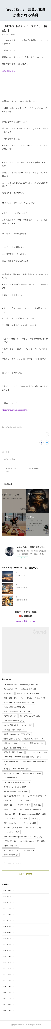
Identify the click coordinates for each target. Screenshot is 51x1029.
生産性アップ (23, 805)
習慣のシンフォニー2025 (28, 693)
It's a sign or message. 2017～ (32, 814)
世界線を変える (12, 739)
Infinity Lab (9, 814)
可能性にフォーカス (33, 739)
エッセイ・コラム (12, 809)
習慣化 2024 (10, 698)
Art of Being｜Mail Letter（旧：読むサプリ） (22, 757)
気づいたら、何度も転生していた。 (29, 597)
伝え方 (35, 818)
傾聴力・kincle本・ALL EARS (17, 734)
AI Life (8, 693)
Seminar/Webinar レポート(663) (11, 427)
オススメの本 (33, 828)
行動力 (8, 800)
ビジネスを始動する (37, 796)
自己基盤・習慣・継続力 (14, 730)
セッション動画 (11, 855)
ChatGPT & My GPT (30, 716)
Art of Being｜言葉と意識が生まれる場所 (25, 12)
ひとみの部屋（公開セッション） (18, 725)
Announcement (11, 778)
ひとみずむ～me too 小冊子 (32, 841)
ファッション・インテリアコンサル (19, 850)
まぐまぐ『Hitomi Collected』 (16, 769)
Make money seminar (35, 809)
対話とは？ (10, 743)
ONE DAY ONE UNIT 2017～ (17, 782)
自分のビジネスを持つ (14, 796)
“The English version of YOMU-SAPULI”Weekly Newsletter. (25, 762)
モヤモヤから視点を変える (32, 743)
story (38, 837)
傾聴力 (8, 805)
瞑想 (37, 805)
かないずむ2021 (11, 773)
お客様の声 (10, 841)
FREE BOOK (10, 716)
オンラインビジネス (25, 800)
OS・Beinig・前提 (29, 684)
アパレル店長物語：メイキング (17, 712)
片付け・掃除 (10, 846)
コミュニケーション (37, 752)
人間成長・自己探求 (13, 752)
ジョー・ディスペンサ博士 (32, 698)
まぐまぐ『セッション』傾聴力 (17, 787)
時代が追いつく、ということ (26, 585)
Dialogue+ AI (10, 689)
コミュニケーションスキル (15, 818)
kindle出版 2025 (28, 689)
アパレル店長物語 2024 (14, 707)
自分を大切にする (32, 773)
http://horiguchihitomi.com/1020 (15, 410)
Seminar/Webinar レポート (16, 791)
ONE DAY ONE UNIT (14, 721)
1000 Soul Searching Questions (17, 837)
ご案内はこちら (8, 71)
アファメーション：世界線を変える (19, 703)
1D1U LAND (10, 684)
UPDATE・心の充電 (13, 828)
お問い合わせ (25, 874)
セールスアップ (11, 832)
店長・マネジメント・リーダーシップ (20, 823)
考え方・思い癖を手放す (15, 748)
